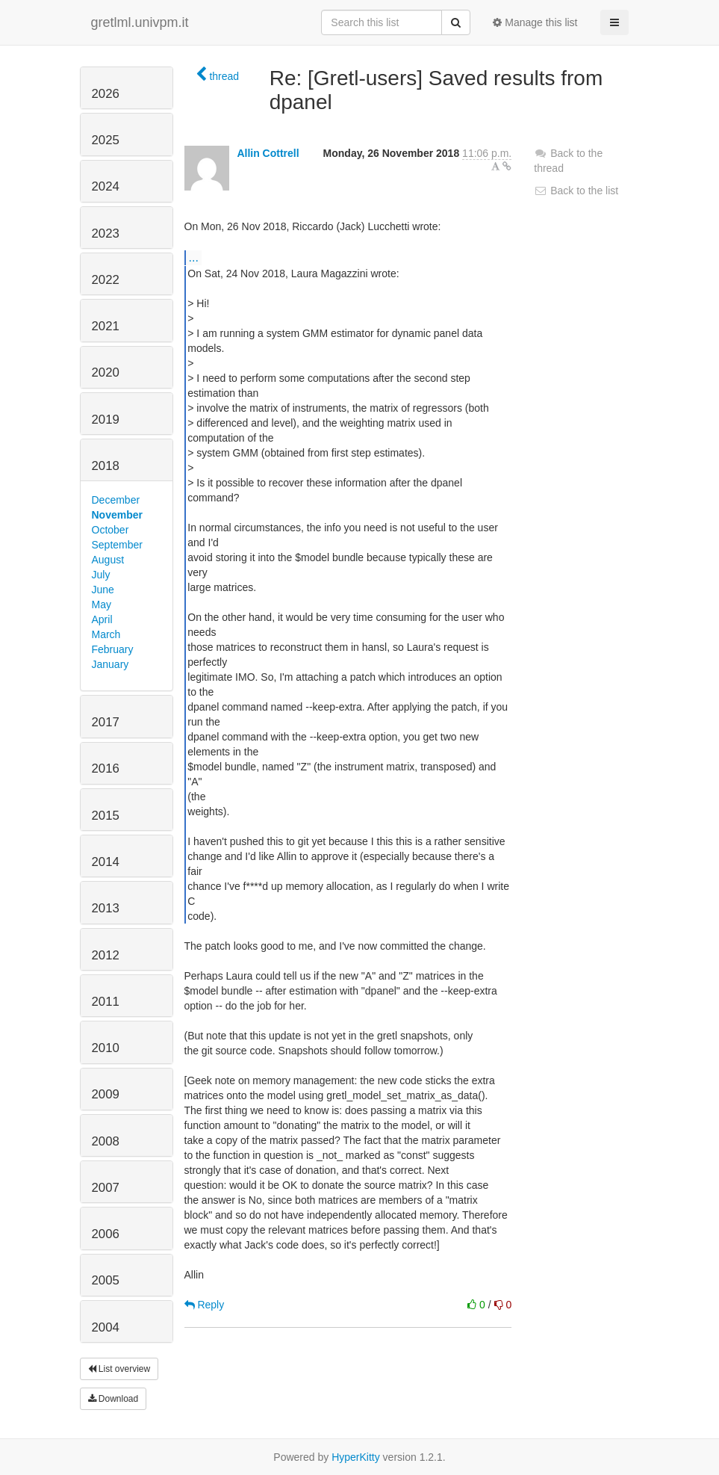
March (106, 634)
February (113, 649)
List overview (119, 1369)
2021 (105, 326)
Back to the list (576, 191)
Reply (204, 1305)
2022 (105, 280)
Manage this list (535, 22)
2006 (105, 1234)
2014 (105, 862)
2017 (105, 722)
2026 (105, 94)
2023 (105, 233)
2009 (105, 1094)
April (102, 619)
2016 (105, 768)
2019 (105, 419)
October (110, 530)
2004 (105, 1327)
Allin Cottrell (268, 153)
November (117, 515)
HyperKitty (356, 1457)
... (194, 257)
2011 (105, 1002)
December (116, 500)
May (101, 604)
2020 (105, 372)
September (117, 545)
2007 (105, 1188)
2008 (105, 1141)
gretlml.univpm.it (140, 22)
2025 (105, 140)
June (103, 590)
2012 (105, 955)
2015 (105, 815)
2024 (105, 186)
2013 (105, 908)
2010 (105, 1048)
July (101, 575)
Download (113, 1399)
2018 (105, 466)
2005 (105, 1280)
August (108, 560)
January (110, 664)
